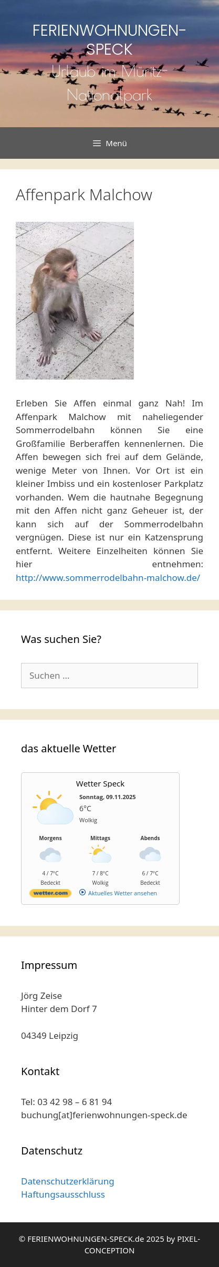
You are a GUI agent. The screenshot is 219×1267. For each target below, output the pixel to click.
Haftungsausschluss (63, 1194)
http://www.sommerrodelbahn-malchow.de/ (108, 577)
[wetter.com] (50, 895)
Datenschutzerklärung (67, 1181)
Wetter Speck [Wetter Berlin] (100, 783)
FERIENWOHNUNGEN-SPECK (110, 39)
